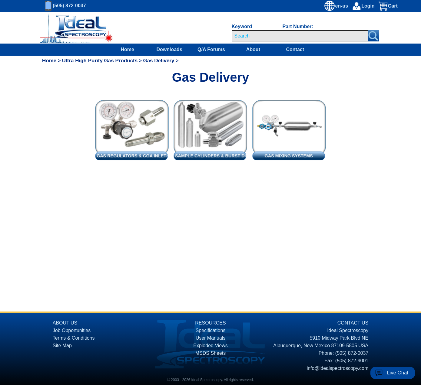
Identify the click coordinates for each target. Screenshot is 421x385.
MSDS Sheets (210, 353)
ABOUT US (65, 322)
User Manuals (211, 338)
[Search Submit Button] (373, 35)
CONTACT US (353, 322)
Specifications (211, 330)
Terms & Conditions (74, 338)
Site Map (62, 345)
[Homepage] (70, 28)
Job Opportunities (72, 330)
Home (127, 49)
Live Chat (397, 373)
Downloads (169, 49)
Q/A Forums (211, 49)
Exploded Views (210, 345)
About (253, 49)
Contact (295, 49)
